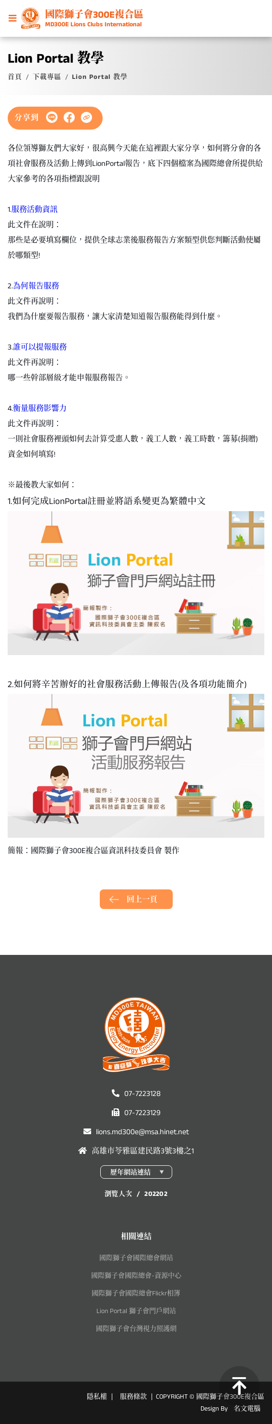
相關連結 (136, 1236)
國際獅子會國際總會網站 (136, 1258)
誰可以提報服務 (40, 347)
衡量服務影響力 (40, 408)
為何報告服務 (36, 286)
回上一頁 (142, 899)
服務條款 (133, 1396)
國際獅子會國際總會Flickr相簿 (136, 1293)
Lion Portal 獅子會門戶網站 (136, 1311)
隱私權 (97, 1396)
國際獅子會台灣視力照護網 (136, 1329)
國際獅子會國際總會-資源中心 (136, 1276)
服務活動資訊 (35, 209)
